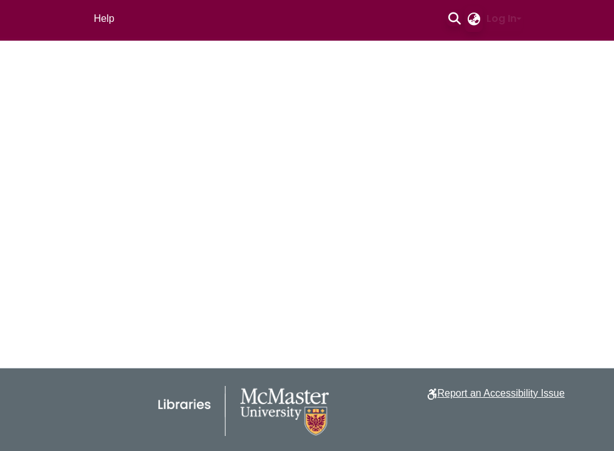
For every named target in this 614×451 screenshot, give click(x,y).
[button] (454, 18)
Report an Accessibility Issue (501, 393)
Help (104, 18)
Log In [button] (501, 18)
